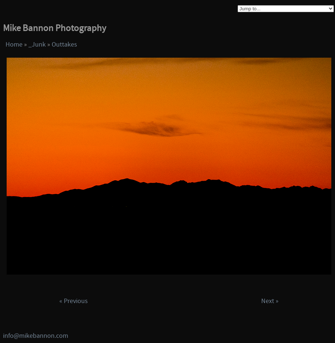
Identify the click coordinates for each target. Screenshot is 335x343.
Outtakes (64, 44)
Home (14, 44)
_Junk (37, 44)
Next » (270, 301)
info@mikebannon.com (35, 336)
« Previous (73, 301)
